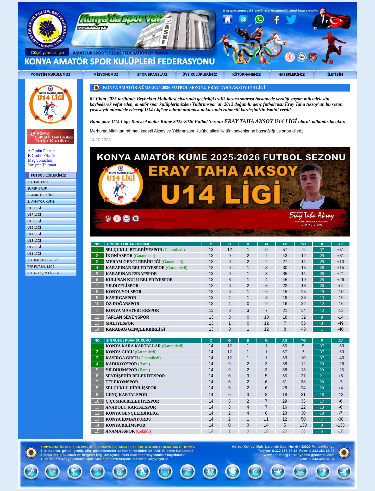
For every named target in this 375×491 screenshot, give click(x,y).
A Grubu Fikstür (41, 151)
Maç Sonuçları (40, 160)
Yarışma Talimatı (42, 165)
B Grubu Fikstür (41, 155)
